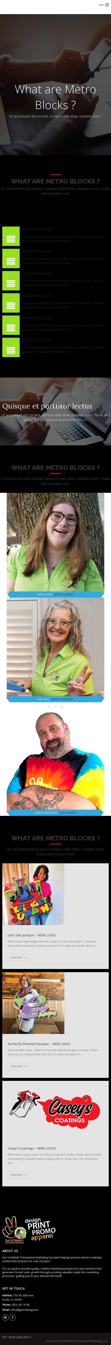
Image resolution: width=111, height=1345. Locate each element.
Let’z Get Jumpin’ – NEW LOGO (32, 935)
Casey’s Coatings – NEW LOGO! (32, 1148)
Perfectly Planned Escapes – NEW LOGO (39, 1044)
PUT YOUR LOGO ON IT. (17, 1337)
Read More (17, 957)
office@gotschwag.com (23, 1309)
